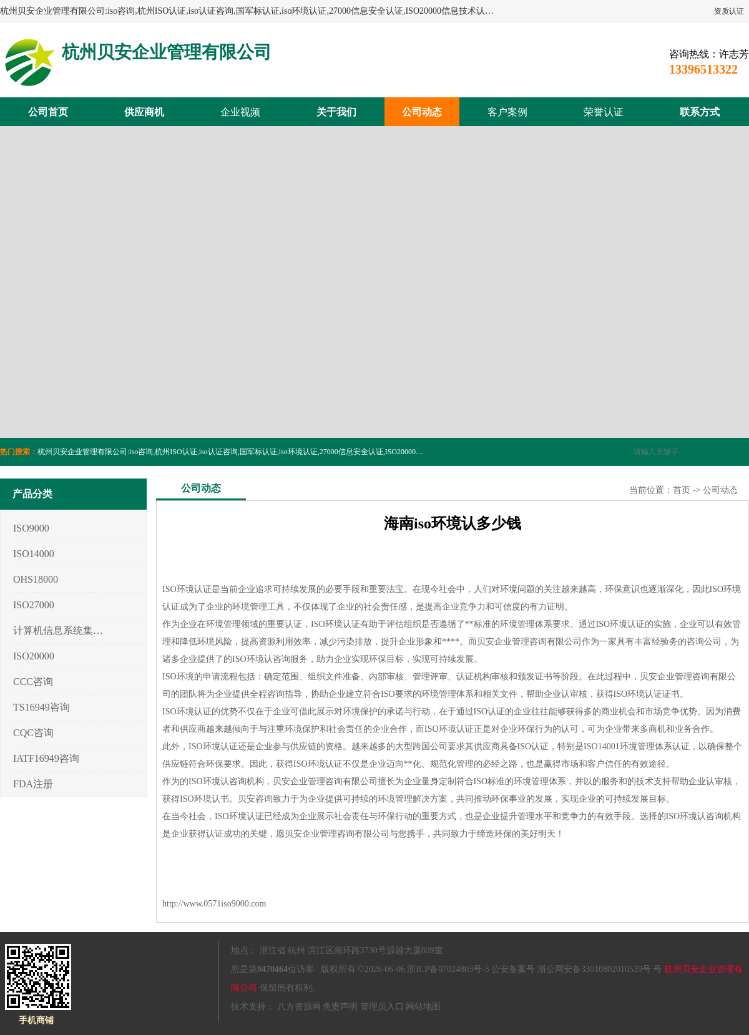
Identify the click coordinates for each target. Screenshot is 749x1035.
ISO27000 (33, 605)
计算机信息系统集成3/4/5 (58, 630)
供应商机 (144, 112)
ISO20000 (33, 656)
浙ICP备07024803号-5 (448, 969)
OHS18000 (35, 579)
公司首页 (48, 112)
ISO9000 (31, 528)
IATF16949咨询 (46, 758)
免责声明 (340, 1006)
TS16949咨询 (41, 707)
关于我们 (336, 112)
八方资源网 (299, 1006)
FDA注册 (33, 784)
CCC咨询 (33, 681)
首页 (681, 490)
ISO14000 (33, 553)
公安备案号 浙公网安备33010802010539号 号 (576, 969)
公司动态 (422, 112)
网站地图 (423, 1006)
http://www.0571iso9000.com (214, 903)
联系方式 (700, 112)
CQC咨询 (33, 732)
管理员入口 (382, 1006)
